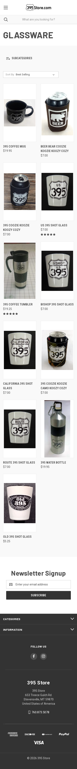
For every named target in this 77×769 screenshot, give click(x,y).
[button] (38, 58)
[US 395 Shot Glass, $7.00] (57, 191)
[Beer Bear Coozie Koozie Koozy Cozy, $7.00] (57, 112)
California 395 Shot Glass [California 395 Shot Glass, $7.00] (18, 386)
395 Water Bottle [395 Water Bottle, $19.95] (53, 462)
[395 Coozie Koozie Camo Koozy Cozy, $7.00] (57, 350)
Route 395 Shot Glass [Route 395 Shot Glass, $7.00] (19, 462)
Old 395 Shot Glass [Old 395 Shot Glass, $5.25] (17, 537)
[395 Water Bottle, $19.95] (57, 428)
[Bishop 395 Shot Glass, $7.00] (57, 270)
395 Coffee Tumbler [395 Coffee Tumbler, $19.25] (18, 304)
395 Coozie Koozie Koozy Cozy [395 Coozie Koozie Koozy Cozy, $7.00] (16, 227)
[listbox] (36, 74)
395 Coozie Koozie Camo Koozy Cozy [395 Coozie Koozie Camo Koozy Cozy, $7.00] (54, 386)
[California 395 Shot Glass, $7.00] (20, 350)
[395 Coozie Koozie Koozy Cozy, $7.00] (20, 191)
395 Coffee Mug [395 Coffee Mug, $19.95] (14, 146)
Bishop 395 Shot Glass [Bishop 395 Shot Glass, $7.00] (57, 304)
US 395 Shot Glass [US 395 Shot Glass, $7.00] (54, 225)
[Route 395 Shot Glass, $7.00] (20, 428)
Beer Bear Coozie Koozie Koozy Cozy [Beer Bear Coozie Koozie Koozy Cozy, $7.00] (55, 149)
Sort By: (10, 74)
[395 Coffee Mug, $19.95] (20, 112)
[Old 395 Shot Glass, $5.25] (20, 503)
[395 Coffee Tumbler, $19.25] (20, 270)
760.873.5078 (40, 712)
